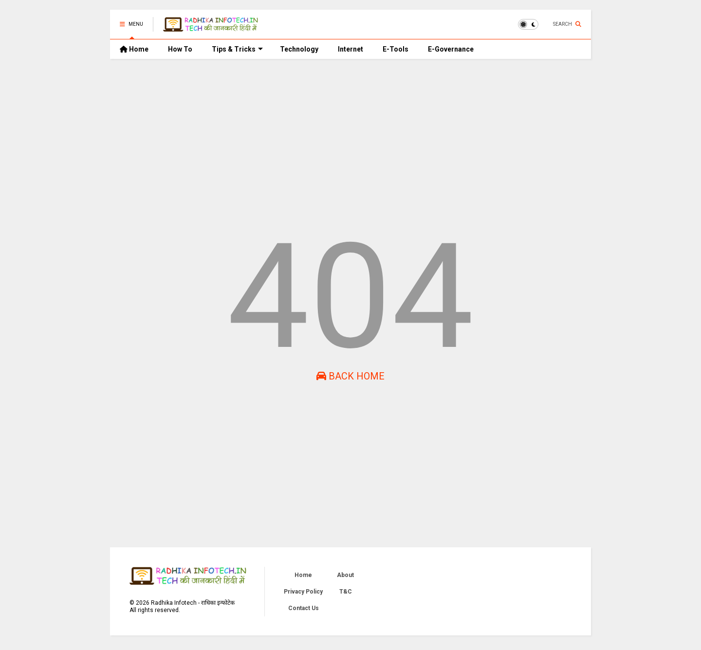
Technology (299, 49)
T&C (345, 591)
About (345, 575)
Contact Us (303, 608)
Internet (350, 49)
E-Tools (395, 49)
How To (180, 49)
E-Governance (451, 49)
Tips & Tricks (237, 49)
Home (134, 49)
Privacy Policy (303, 591)
